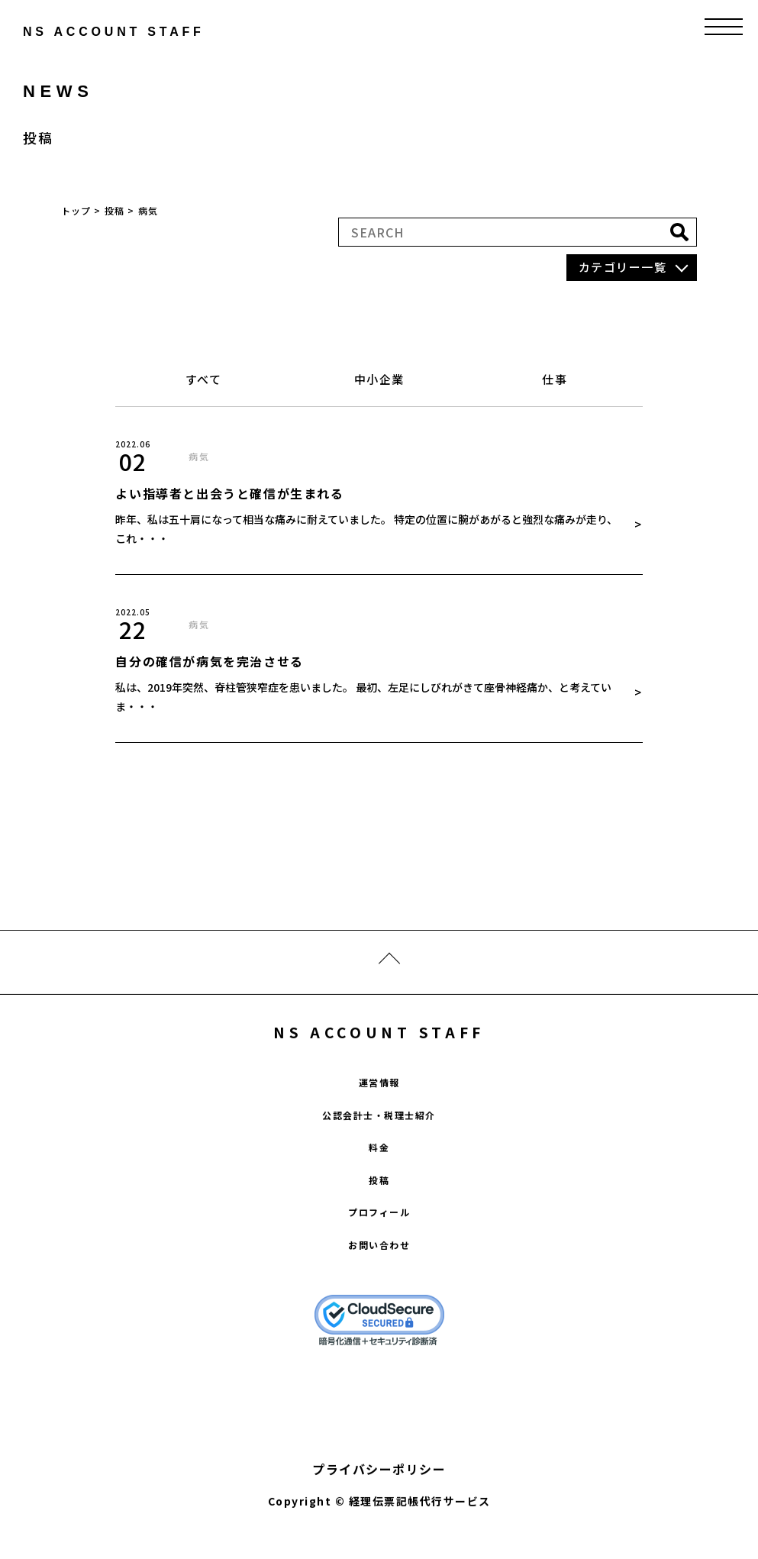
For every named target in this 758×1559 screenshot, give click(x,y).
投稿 (379, 1190)
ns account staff (80, 31)
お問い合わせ (379, 1255)
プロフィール (379, 1223)
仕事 (554, 379)
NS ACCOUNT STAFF (379, 1042)
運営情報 (379, 1093)
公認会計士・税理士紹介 (379, 1125)
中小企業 (379, 379)
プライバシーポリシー (379, 1480)
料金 (379, 1158)
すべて (203, 379)
